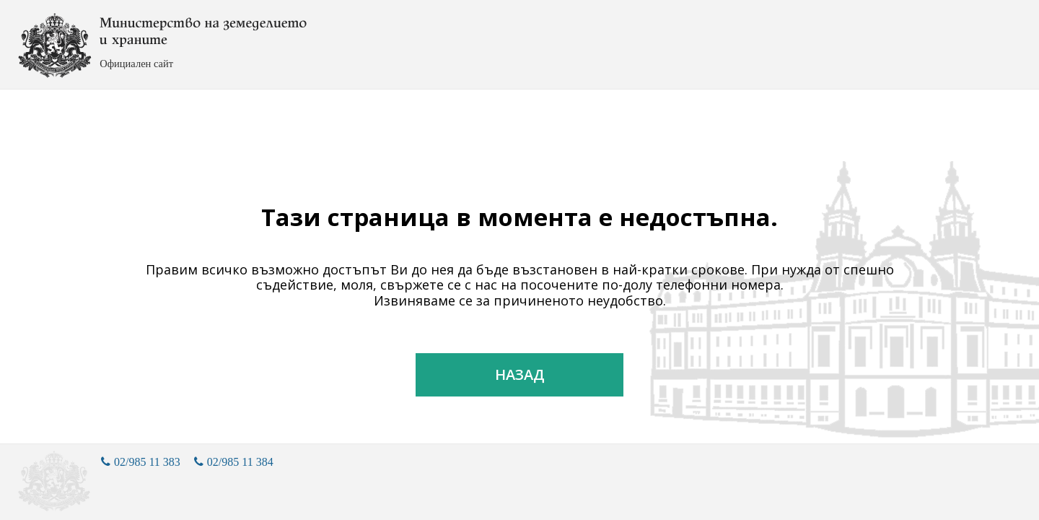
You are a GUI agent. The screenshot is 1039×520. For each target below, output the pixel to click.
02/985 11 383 (140, 462)
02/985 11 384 (233, 462)
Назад (520, 374)
